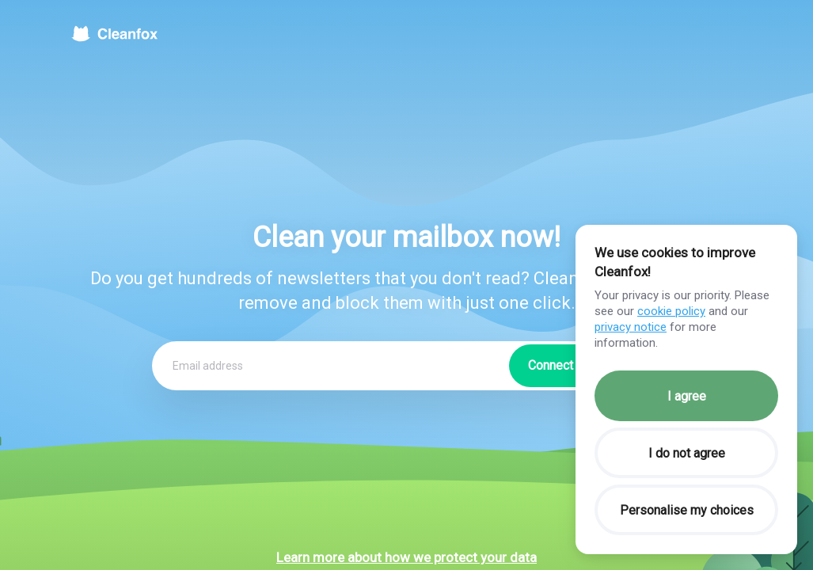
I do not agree (686, 453)
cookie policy (671, 311)
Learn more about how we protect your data (406, 557)
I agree (686, 396)
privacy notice (631, 327)
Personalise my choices (687, 510)
